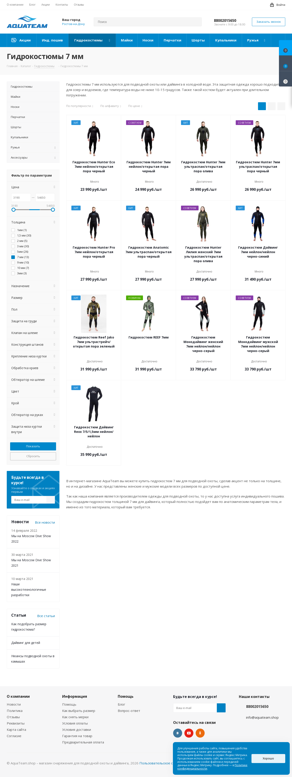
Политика (15, 710)
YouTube (188, 733)
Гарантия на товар (77, 736)
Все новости (45, 522)
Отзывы (13, 717)
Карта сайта (16, 729)
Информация (74, 696)
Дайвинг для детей (25, 643)
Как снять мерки (75, 717)
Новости (14, 704)
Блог (121, 704)
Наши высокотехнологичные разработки (28, 589)
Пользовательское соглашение (165, 763)
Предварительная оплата (83, 742)
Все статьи (46, 615)
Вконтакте (177, 733)
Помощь (69, 704)
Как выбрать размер (78, 710)
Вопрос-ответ (129, 710)
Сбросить (33, 456)
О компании (18, 696)
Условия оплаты (75, 723)
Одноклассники (200, 733)
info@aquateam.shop (262, 717)
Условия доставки (76, 729)
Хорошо (268, 758)
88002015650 (225, 20)
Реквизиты (16, 723)
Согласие (14, 736)
